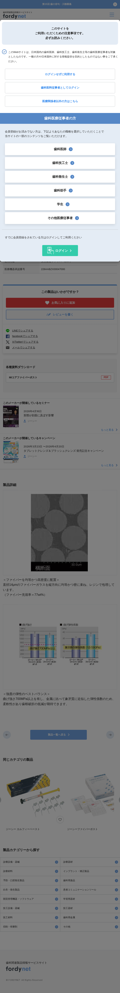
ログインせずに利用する (60, 74)
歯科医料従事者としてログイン (60, 87)
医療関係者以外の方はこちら (60, 101)
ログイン (61, 250)
